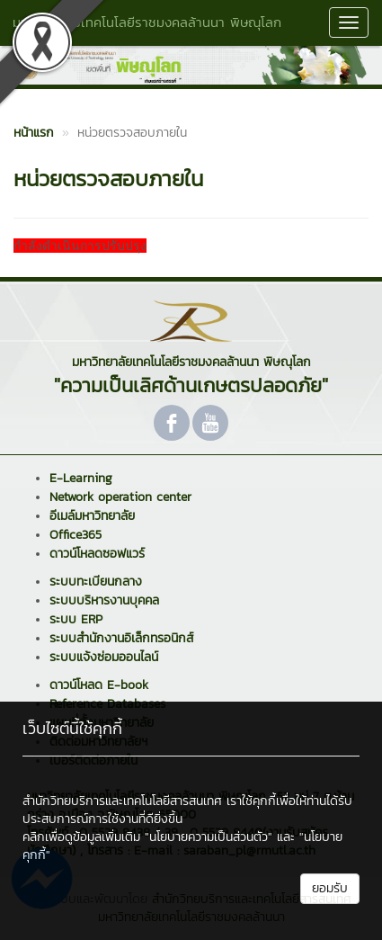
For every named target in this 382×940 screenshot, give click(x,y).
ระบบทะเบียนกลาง (95, 581)
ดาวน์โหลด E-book (98, 685)
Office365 (75, 534)
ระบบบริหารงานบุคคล (104, 600)
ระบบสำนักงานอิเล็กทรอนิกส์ (121, 638)
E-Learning (80, 478)
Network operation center (120, 497)
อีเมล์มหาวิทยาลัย (92, 515)
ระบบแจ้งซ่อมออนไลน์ (103, 657)
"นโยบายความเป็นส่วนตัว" (208, 837)
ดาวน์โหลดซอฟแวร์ (97, 553)
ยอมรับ (330, 888)
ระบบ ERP (75, 619)
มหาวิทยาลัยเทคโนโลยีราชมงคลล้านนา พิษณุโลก (147, 22)
